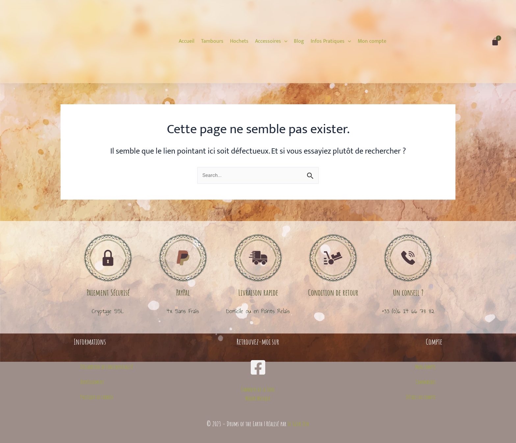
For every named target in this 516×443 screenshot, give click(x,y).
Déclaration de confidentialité (106, 366)
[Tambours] (212, 41)
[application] (284, 41)
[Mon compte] (372, 41)
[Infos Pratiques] (330, 41)
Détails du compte (421, 397)
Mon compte (425, 366)
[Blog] (299, 41)
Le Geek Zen (298, 424)
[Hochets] (239, 41)
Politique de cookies (96, 397)
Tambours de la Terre (258, 389)
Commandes (426, 381)
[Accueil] (186, 41)
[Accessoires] (271, 41)
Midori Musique (258, 398)
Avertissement (92, 381)
